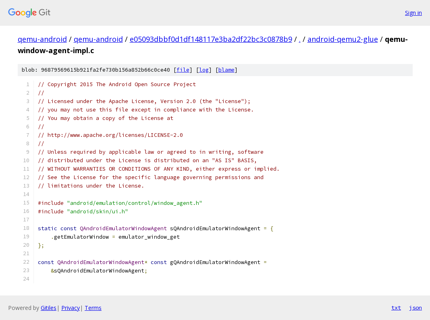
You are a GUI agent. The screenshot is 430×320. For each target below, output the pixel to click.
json (415, 307)
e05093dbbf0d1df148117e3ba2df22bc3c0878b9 (211, 39)
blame (226, 69)
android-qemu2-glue (342, 39)
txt (396, 307)
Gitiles (48, 308)
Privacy (70, 308)
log (204, 69)
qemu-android (42, 39)
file (183, 69)
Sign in (413, 13)
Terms (93, 308)
